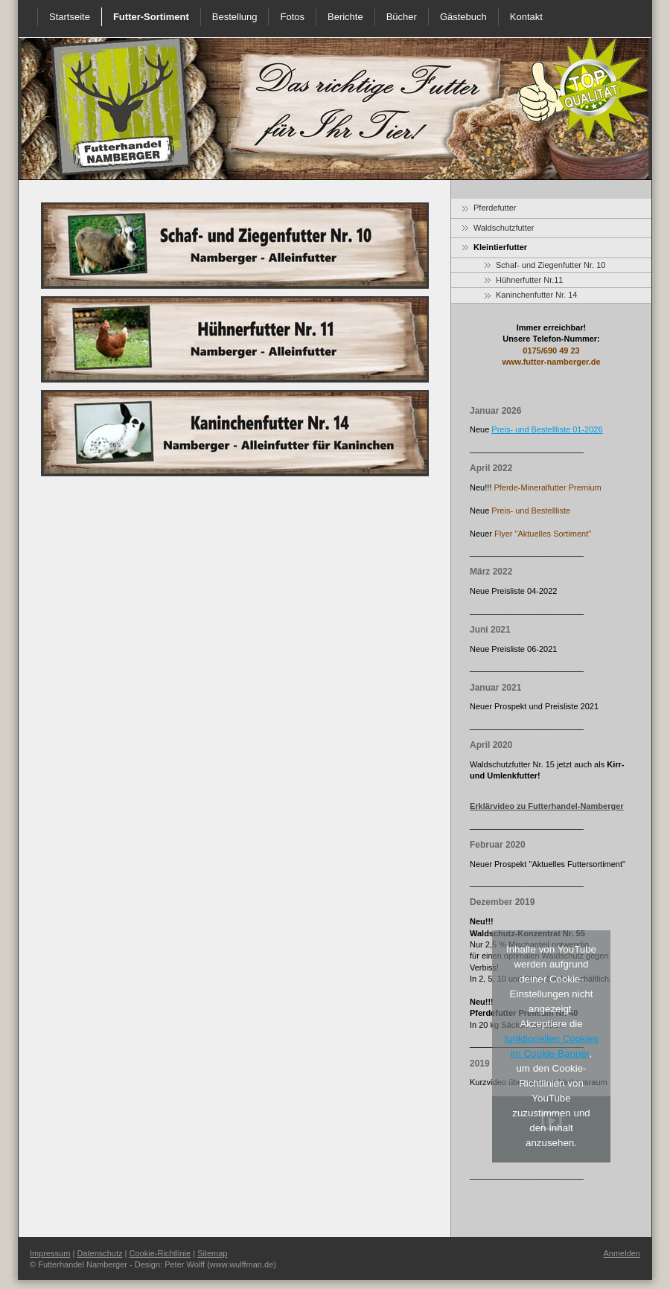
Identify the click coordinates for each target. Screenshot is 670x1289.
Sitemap (212, 1253)
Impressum (50, 1253)
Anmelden (621, 1253)
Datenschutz (99, 1253)
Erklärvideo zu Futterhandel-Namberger (547, 806)
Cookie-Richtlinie (160, 1253)
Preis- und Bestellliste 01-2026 (546, 429)
